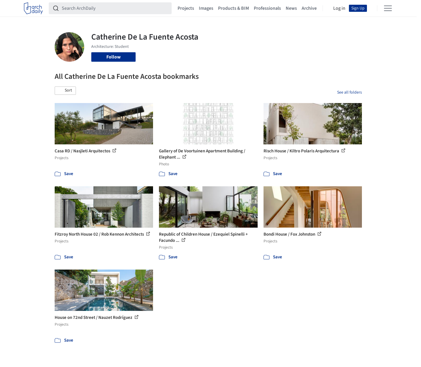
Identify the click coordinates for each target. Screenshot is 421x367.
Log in (339, 8)
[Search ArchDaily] (115, 8)
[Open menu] (388, 8)
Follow (113, 57)
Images (206, 8)
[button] (65, 91)
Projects (186, 8)
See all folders (349, 92)
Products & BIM (233, 8)
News (291, 8)
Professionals (267, 8)
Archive (309, 8)
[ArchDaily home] (33, 8)
